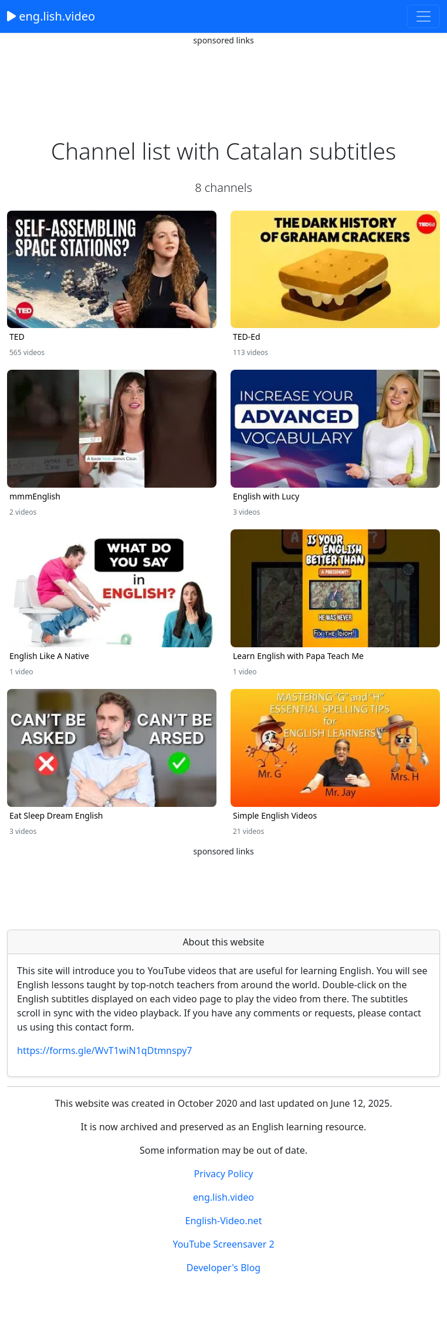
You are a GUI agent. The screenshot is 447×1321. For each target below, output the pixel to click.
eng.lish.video (51, 16)
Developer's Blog (223, 1267)
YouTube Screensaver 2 (223, 1244)
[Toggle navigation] (423, 16)
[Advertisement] (223, 76)
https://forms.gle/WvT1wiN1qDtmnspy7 (104, 1050)
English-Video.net (223, 1220)
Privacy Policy (223, 1173)
